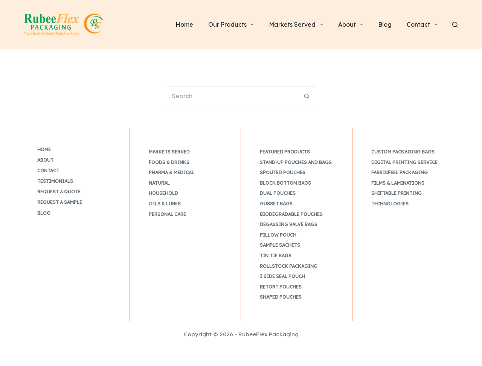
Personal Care (167, 214)
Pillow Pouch (278, 235)
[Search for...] (231, 96)
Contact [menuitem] (423, 24)
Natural (159, 183)
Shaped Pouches (281, 297)
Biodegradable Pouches (291, 214)
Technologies (390, 204)
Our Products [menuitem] (232, 24)
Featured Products (285, 152)
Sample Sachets (280, 245)
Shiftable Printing (396, 193)
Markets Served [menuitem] (297, 24)
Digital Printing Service (404, 162)
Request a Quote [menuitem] (59, 191)
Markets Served (169, 152)
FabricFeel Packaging (399, 172)
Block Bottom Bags (285, 183)
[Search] (455, 24)
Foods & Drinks (169, 162)
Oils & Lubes (165, 204)
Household (163, 193)
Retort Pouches (281, 287)
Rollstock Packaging (288, 266)
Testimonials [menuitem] (55, 181)
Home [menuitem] (184, 24)
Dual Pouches (278, 193)
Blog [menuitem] (385, 24)
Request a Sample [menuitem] (59, 202)
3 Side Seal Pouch (282, 276)
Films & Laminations (397, 183)
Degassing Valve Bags (288, 224)
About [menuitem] (352, 24)
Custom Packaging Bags (403, 152)
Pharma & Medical (171, 172)
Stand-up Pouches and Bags (296, 162)
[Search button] (306, 96)
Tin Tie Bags (275, 255)
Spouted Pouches (282, 172)
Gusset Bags (276, 204)
